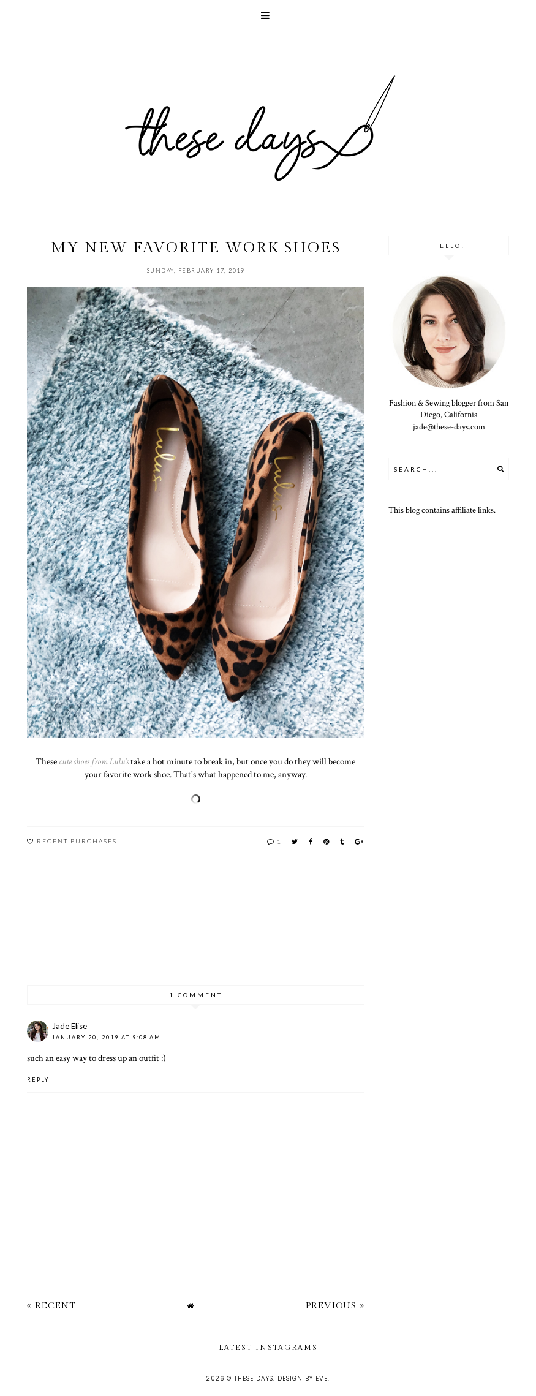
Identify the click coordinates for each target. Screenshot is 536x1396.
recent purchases (77, 841)
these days (253, 1378)
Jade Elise (69, 1026)
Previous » (335, 1305)
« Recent (51, 1305)
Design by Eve (302, 1378)
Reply (38, 1079)
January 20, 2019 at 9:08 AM (106, 1037)
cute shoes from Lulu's (94, 761)
